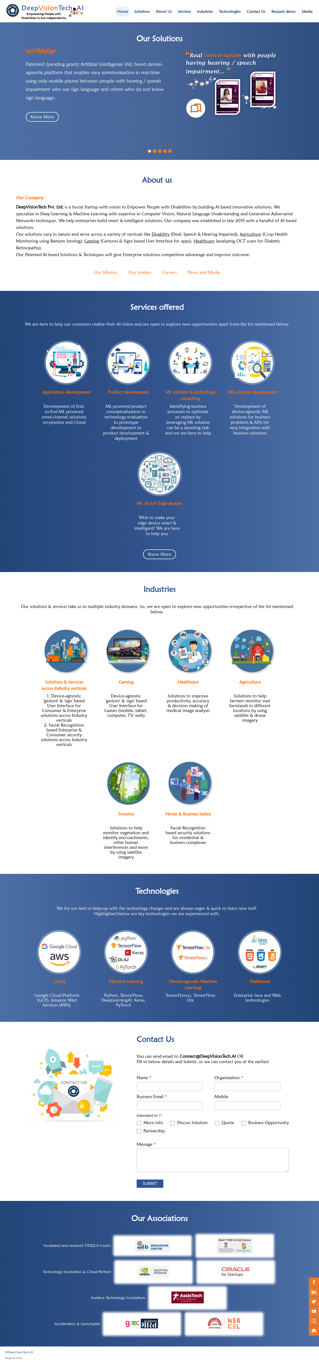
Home (122, 11)
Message (146, 1144)
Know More (42, 118)
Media (307, 11)
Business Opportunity (265, 1123)
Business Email (152, 1096)
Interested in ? (149, 1115)
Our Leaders (139, 272)
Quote (224, 1123)
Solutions (142, 11)
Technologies (229, 11)
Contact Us (256, 11)
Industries (205, 11)
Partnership (151, 1131)
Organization (228, 1077)
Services (184, 11)
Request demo (283, 11)
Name (144, 1077)
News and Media (204, 272)
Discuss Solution (189, 1123)
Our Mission (105, 272)
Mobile (221, 1096)
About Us (164, 11)
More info (150, 1123)
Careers (169, 272)
